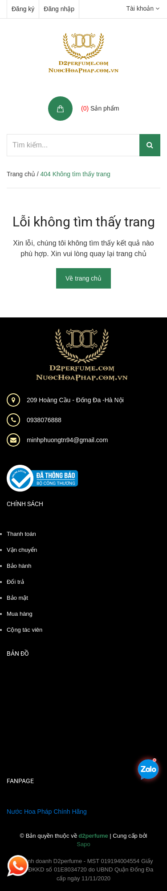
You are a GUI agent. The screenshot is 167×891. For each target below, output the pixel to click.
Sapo (83, 844)
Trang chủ (21, 174)
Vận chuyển (22, 549)
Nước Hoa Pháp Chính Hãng (47, 811)
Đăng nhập (59, 8)
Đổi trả (15, 581)
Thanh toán (21, 534)
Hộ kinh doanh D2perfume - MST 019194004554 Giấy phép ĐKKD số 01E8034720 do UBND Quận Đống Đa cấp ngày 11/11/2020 (84, 870)
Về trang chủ (83, 278)
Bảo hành (19, 565)
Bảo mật (17, 597)
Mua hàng (20, 613)
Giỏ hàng (95, 99)
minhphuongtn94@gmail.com (67, 440)
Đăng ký (23, 8)
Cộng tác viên (24, 629)
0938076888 (44, 420)
